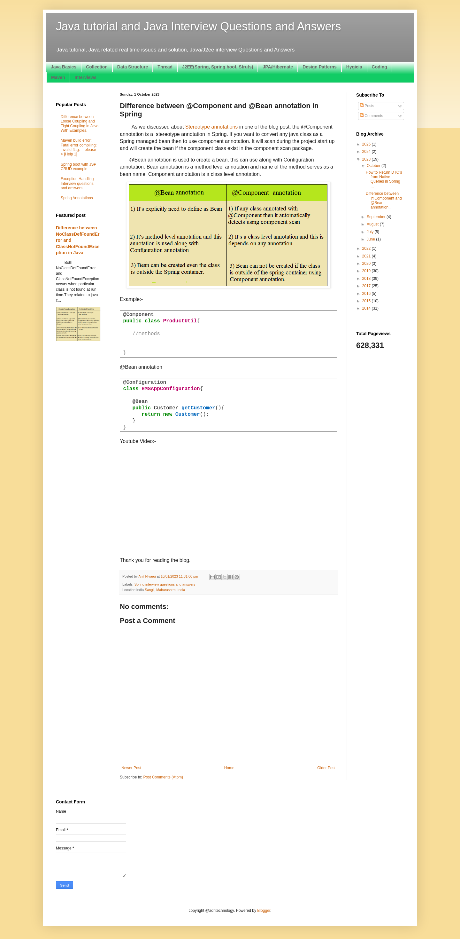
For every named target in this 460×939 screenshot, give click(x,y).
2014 (367, 308)
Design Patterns (320, 66)
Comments (371, 116)
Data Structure (132, 66)
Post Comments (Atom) (163, 777)
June (371, 239)
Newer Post (131, 768)
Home (229, 768)
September (377, 217)
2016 (367, 293)
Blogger (263, 910)
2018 (367, 278)
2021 (367, 256)
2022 (367, 248)
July (371, 232)
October (374, 165)
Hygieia (354, 66)
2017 (367, 286)
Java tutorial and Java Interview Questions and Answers (198, 26)
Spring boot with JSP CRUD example (78, 166)
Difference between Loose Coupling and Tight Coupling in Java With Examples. (79, 123)
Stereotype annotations (211, 127)
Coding (379, 66)
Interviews (85, 77)
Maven (58, 77)
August (373, 224)
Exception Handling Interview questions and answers (77, 183)
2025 (367, 144)
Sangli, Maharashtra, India (165, 590)
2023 (367, 159)
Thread (164, 66)
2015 (367, 301)
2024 (367, 151)
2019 (367, 271)
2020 (367, 263)
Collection (97, 66)
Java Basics (63, 66)
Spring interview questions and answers (164, 584)
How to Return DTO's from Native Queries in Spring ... (384, 179)
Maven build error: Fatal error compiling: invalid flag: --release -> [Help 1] (79, 147)
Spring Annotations (77, 198)
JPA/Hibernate (278, 66)
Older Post (326, 768)
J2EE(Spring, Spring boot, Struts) (217, 66)
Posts (367, 106)
